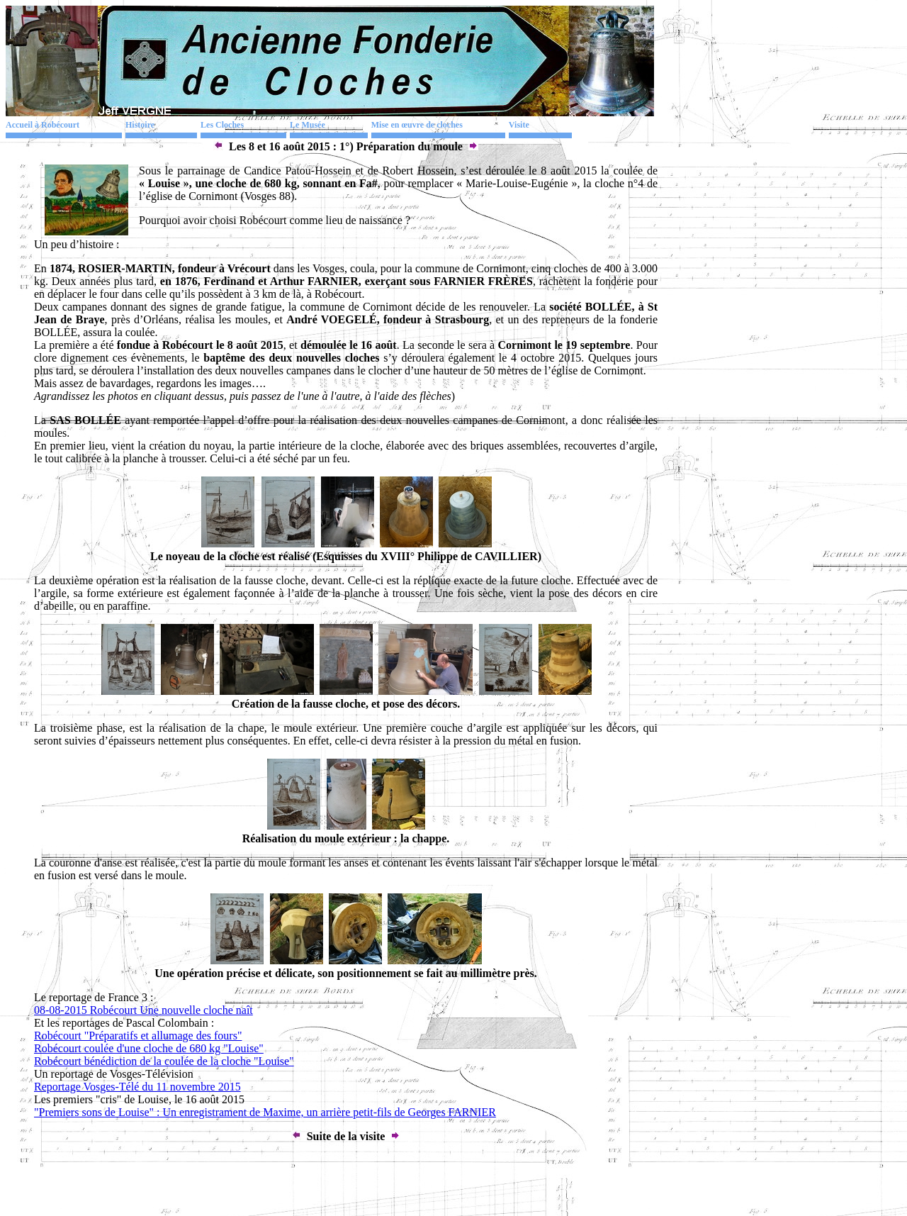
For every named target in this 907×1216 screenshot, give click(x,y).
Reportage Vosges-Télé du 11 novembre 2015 (137, 1087)
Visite (519, 125)
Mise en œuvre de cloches (417, 125)
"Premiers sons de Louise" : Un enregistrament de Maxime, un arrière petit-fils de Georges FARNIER (265, 1112)
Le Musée (307, 125)
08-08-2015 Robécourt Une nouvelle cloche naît (143, 1010)
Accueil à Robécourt (42, 125)
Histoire (139, 125)
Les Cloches (222, 125)
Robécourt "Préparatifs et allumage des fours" (138, 1036)
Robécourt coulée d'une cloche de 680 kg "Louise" (149, 1048)
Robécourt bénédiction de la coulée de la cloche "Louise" (164, 1061)
